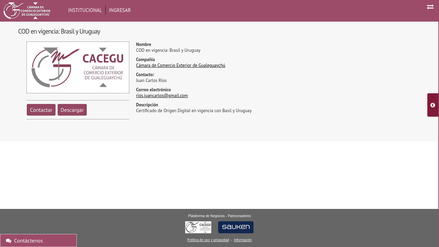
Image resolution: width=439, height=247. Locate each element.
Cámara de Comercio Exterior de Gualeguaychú (180, 65)
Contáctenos (24, 240)
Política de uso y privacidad (208, 240)
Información (243, 240)
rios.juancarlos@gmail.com (162, 95)
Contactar (41, 109)
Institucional (85, 10)
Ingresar (120, 10)
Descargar (72, 109)
